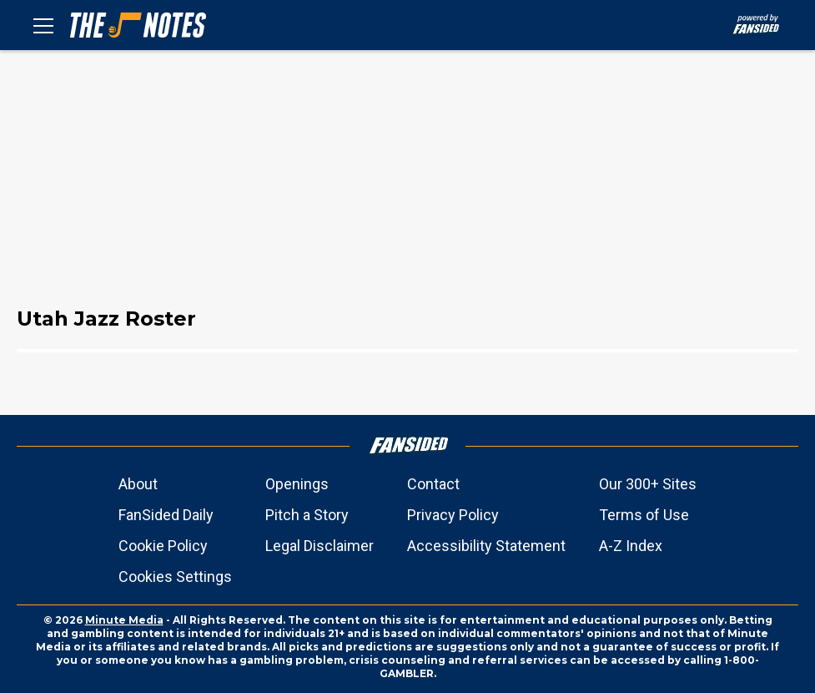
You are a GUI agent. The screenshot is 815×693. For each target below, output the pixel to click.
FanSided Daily (166, 515)
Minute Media (124, 620)
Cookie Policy (163, 545)
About (138, 484)
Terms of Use (644, 515)
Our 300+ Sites (648, 484)
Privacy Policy (453, 515)
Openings (297, 484)
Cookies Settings (175, 576)
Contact (433, 484)
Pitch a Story (307, 515)
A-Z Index (630, 545)
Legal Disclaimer (319, 545)
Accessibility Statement (486, 545)
